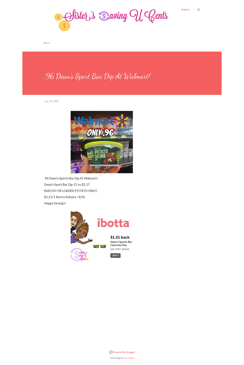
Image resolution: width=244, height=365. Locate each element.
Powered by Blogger (122, 352)
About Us (63, 42)
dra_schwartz (129, 358)
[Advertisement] (67, 304)
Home (47, 42)
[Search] (185, 9)
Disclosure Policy (86, 42)
